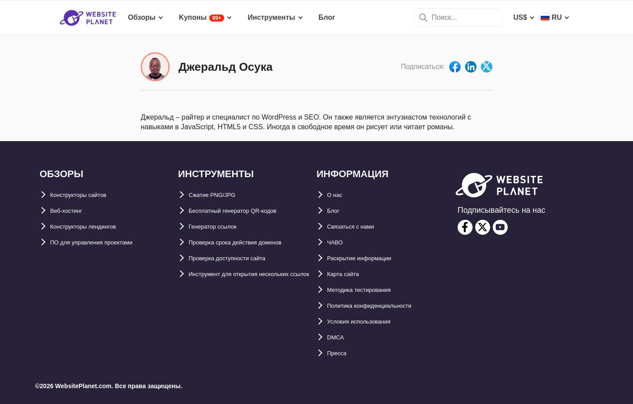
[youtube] (500, 227)
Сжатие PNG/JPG (218, 195)
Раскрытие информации (369, 258)
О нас (336, 195)
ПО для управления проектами (104, 242)
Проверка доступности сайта (239, 258)
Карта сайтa (347, 274)
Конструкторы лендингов (94, 226)
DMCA (337, 337)
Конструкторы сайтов (88, 195)
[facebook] (465, 227)
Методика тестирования (369, 290)
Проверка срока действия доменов (250, 242)
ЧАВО (337, 242)
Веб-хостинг (71, 211)
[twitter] (482, 227)
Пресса (339, 353)
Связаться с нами (358, 226)
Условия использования (369, 321)
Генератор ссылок (220, 226)
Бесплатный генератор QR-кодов (247, 211)
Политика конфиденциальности (383, 305)
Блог (335, 211)
